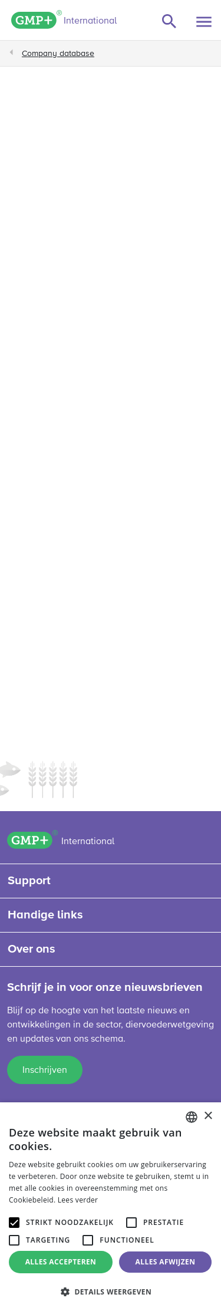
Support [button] (29, 881)
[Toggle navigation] (204, 21)
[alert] (110, 1206)
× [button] (207, 1116)
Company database (58, 54)
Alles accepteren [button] (61, 1262)
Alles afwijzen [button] (166, 1262)
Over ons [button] (31, 949)
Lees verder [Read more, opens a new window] (78, 1200)
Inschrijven (44, 1070)
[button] (110, 1291)
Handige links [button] (45, 915)
